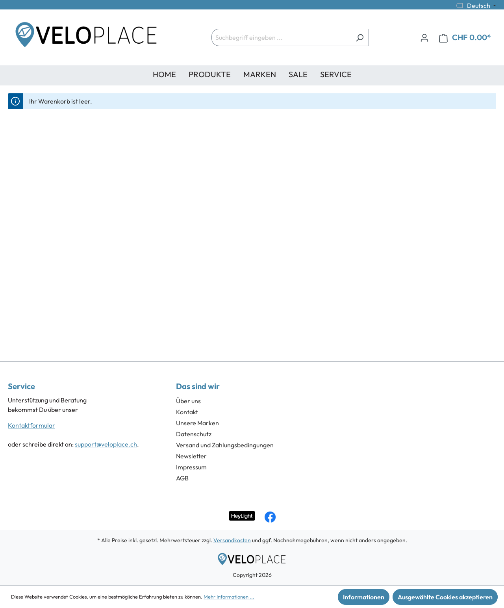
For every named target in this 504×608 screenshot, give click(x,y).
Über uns (188, 401)
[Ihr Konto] (424, 37)
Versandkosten (232, 540)
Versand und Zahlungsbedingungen (225, 445)
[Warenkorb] (465, 38)
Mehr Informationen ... (229, 596)
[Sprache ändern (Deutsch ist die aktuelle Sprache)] (476, 5)
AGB (182, 478)
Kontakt (187, 412)
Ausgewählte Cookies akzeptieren (445, 597)
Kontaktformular (31, 425)
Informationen (363, 597)
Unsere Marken (197, 423)
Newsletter (191, 456)
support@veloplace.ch (106, 444)
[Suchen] (359, 37)
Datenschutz (193, 434)
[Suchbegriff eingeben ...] (281, 37)
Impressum (191, 467)
